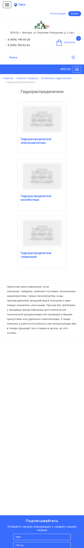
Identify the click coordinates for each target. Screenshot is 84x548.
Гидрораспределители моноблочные (36, 198)
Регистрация (58, 13)
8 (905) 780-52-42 (19, 45)
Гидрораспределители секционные (36, 255)
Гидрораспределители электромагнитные (36, 141)
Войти (74, 13)
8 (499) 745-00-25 (19, 39)
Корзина (69, 41)
